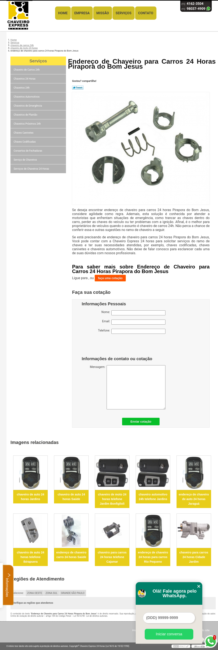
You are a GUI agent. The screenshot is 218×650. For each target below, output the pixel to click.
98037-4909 (196, 9)
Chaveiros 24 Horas (25, 78)
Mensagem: (127, 387)
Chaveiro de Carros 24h (27, 69)
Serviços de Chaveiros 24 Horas (32, 168)
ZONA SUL (51, 593)
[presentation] (108, 346)
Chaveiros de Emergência (28, 105)
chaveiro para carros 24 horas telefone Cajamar (112, 557)
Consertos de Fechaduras (28, 150)
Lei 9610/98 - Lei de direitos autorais (90, 616)
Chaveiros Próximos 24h (27, 123)
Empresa (82, 13)
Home (63, 13)
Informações (8, 585)
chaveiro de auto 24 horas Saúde (71, 497)
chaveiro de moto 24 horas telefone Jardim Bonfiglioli (112, 499)
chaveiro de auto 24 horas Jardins (30, 497)
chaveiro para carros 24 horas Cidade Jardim (193, 557)
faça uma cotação (110, 278)
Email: (133, 322)
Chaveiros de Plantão (26, 114)
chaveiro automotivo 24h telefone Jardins (153, 497)
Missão (102, 13)
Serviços (123, 13)
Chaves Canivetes (24, 132)
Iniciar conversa (169, 634)
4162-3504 (195, 4)
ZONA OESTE (34, 593)
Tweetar (78, 87)
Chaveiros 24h (22, 87)
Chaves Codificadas (25, 141)
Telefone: (131, 331)
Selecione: (18, 593)
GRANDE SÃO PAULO (72, 593)
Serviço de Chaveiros (25, 159)
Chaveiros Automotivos (27, 96)
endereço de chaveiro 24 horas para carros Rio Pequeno (153, 557)
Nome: (133, 312)
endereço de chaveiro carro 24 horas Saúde (71, 555)
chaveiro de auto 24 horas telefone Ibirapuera (30, 557)
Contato (145, 13)
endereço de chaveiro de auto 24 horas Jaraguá (194, 499)
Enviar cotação (140, 421)
